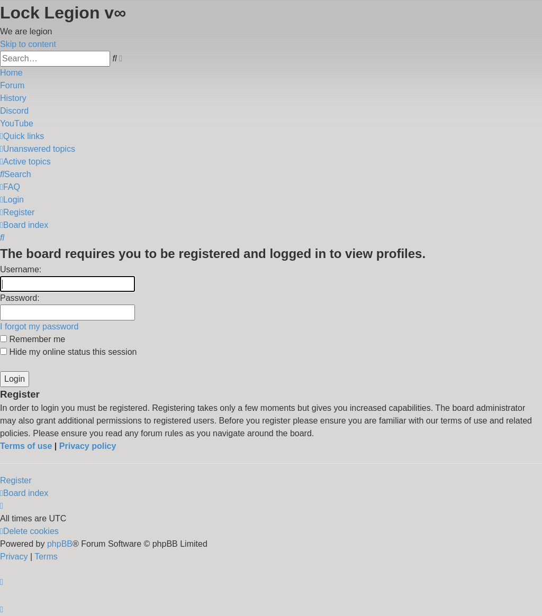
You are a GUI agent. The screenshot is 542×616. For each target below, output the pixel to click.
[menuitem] (37, 148)
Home (11, 72)
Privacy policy (87, 446)
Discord (14, 110)
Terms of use (26, 446)
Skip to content (28, 44)
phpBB (60, 543)
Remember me (32, 339)
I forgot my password (39, 326)
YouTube (16, 123)
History (13, 98)
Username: (20, 269)
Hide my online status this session (68, 351)
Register (16, 480)
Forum (12, 85)
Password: (20, 297)
